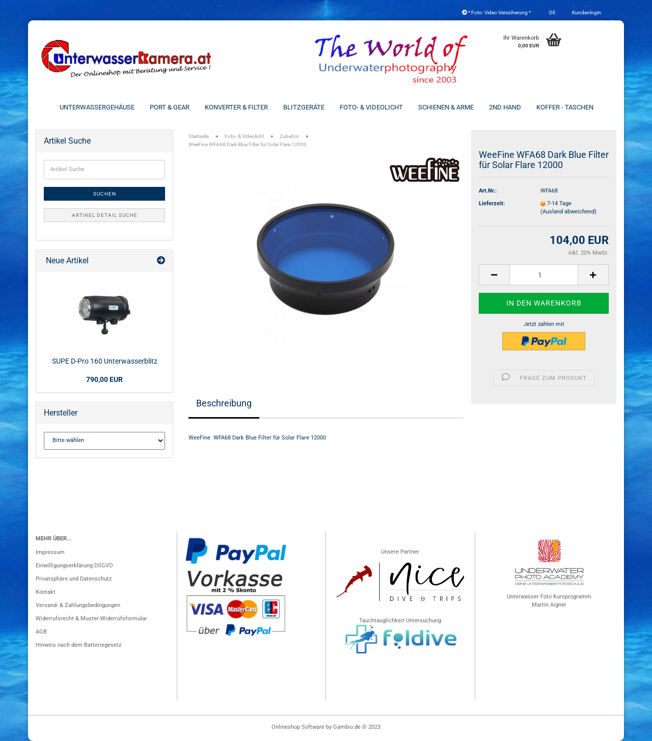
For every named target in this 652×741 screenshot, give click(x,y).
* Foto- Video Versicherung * (496, 12)
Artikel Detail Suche (105, 215)
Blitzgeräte (303, 107)
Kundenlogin (586, 12)
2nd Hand (505, 107)
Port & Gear (169, 107)
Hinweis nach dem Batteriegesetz (78, 645)
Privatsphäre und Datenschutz (74, 578)
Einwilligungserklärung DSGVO (74, 565)
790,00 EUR (104, 379)
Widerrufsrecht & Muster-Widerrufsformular (91, 618)
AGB (41, 631)
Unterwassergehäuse (97, 107)
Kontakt (46, 592)
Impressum (50, 552)
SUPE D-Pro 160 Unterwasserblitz (104, 361)
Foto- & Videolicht (371, 107)
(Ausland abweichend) (568, 211)
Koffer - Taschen (564, 107)
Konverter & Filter (236, 107)
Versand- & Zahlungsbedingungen (78, 605)
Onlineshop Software (297, 727)
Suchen (104, 194)
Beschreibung (224, 403)
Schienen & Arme (446, 107)
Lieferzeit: (492, 203)
